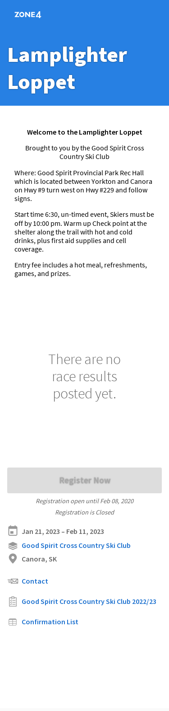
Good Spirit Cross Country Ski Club (69, 546)
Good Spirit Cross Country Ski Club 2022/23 (81, 601)
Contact (27, 581)
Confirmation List (42, 621)
